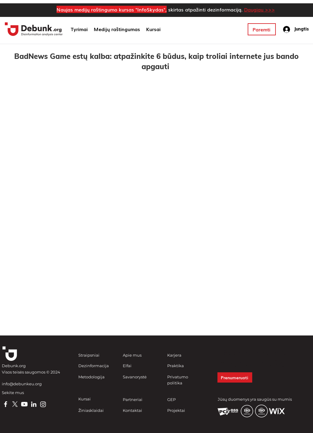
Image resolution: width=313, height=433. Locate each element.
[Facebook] (5, 404)
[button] (117, 29)
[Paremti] (262, 29)
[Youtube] (24, 404)
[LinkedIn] (33, 404)
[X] (15, 404)
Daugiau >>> (259, 9)
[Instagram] (43, 404)
